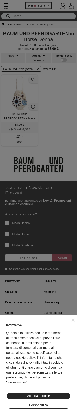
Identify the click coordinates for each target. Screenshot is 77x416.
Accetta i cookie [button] (38, 396)
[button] (73, 319)
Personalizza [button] (38, 405)
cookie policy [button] (25, 357)
